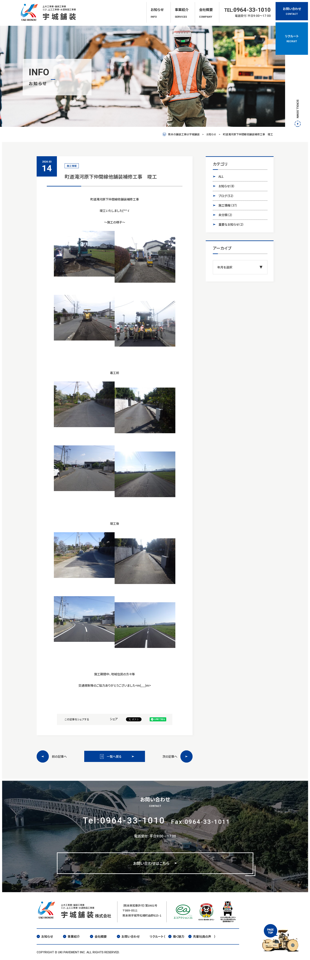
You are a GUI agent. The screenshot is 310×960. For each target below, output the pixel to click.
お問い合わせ (128, 936)
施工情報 (228, 205)
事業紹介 (71, 936)
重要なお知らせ (231, 224)
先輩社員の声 (199, 936)
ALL (221, 176)
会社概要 (98, 936)
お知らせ (226, 186)
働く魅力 (176, 936)
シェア (114, 719)
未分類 (225, 215)
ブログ (226, 195)
